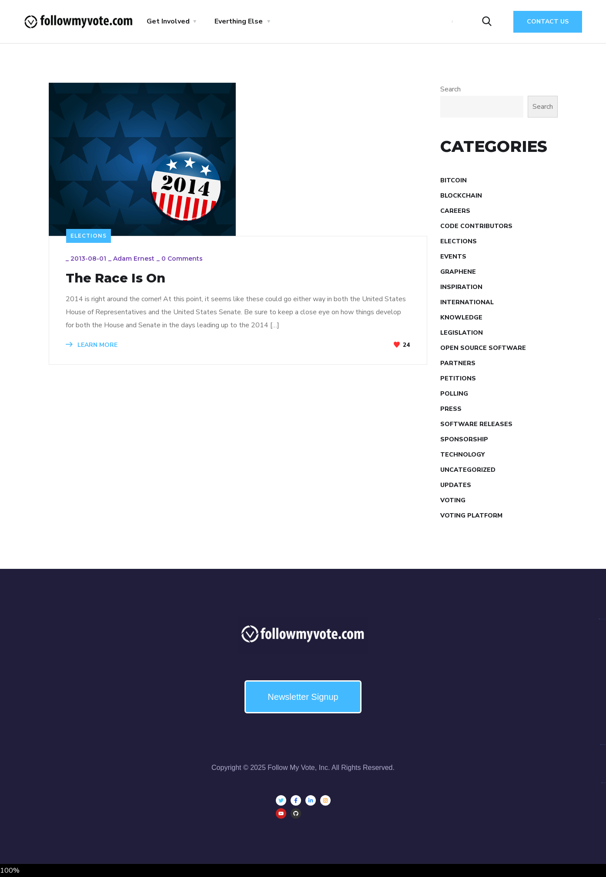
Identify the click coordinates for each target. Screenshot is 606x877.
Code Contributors (476, 226)
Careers (455, 211)
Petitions (458, 378)
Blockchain (461, 196)
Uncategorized (468, 470)
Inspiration (461, 287)
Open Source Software (483, 348)
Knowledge (461, 317)
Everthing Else (238, 21)
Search (450, 89)
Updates (455, 485)
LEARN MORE (92, 345)
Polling (454, 394)
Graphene (458, 272)
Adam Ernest (134, 259)
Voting (452, 500)
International (467, 302)
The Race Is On (119, 278)
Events (453, 256)
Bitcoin (453, 180)
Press (451, 409)
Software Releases (476, 424)
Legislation (461, 333)
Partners (457, 363)
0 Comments (183, 259)
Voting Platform (471, 515)
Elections (88, 235)
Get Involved (168, 21)
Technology (462, 454)
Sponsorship (464, 439)
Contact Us (548, 21)
